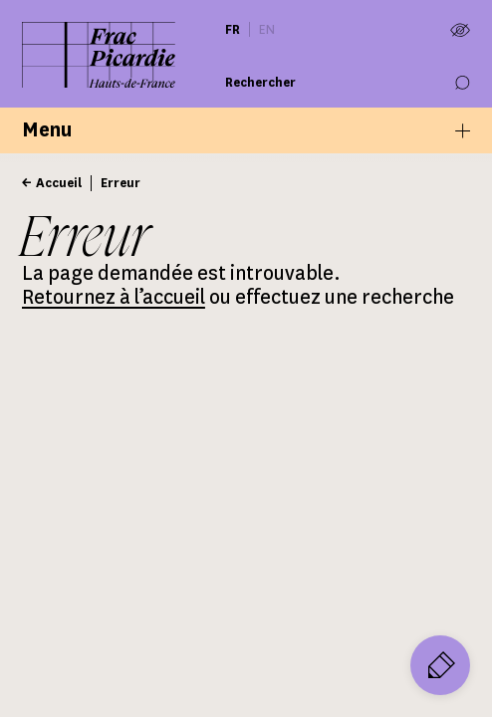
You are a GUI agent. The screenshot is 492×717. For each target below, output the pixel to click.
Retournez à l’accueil (113, 297)
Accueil (59, 182)
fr (232, 29)
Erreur (120, 182)
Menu (246, 130)
